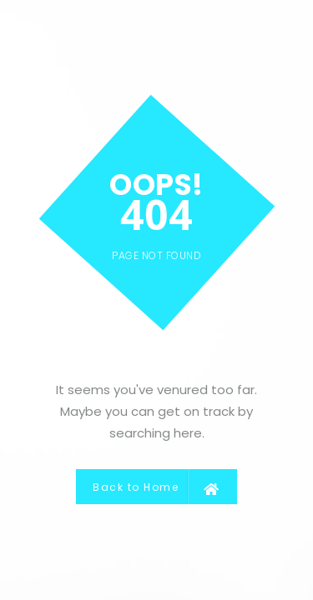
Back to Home (156, 486)
